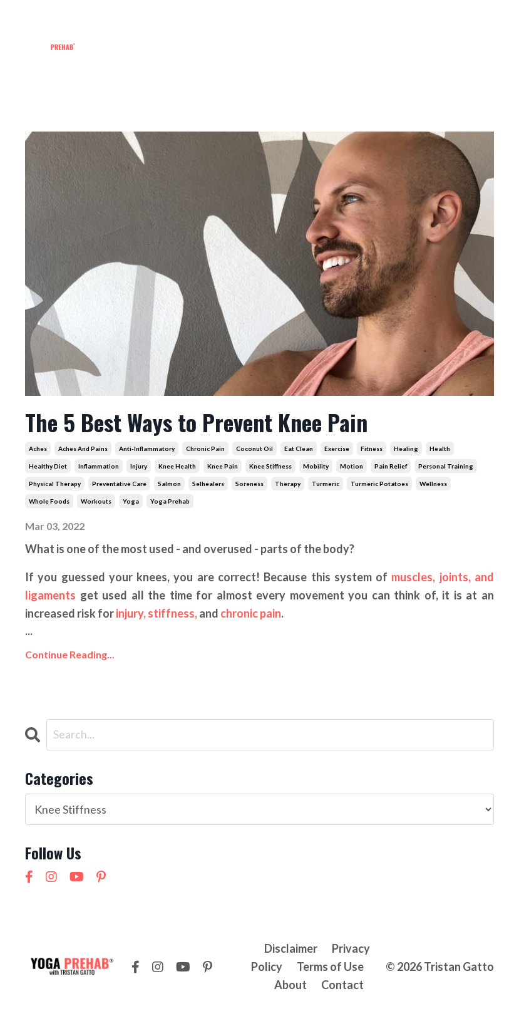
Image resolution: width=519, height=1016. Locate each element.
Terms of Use (330, 966)
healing (406, 448)
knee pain (222, 466)
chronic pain (205, 448)
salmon (169, 483)
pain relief (390, 466)
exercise (336, 448)
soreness (249, 483)
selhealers (208, 483)
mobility (316, 466)
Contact (364, 21)
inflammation (98, 466)
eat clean (298, 448)
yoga (131, 501)
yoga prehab (170, 501)
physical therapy (55, 483)
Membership (126, 21)
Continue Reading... (70, 654)
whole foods (49, 501)
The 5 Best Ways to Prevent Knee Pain (196, 421)
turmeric (325, 483)
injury (138, 466)
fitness (372, 448)
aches (38, 448)
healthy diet (48, 466)
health (439, 448)
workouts (96, 501)
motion (351, 466)
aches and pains (83, 448)
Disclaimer (290, 948)
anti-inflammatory (147, 448)
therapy (288, 483)
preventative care (119, 483)
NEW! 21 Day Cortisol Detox (419, 48)
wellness (433, 483)
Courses (264, 21)
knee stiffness (270, 466)
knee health (177, 466)
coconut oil (254, 448)
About (314, 21)
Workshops (200, 21)
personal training (445, 466)
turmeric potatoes (379, 483)
